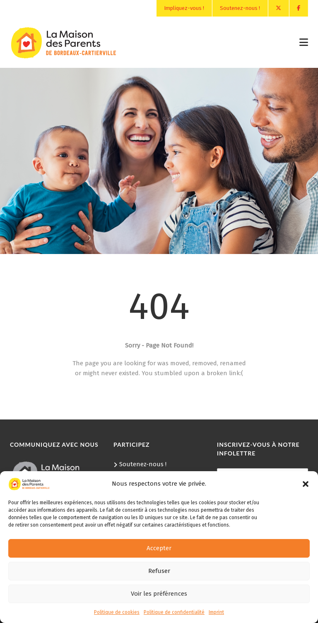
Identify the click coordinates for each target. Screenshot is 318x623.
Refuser (159, 571)
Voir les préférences (159, 593)
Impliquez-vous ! (184, 8)
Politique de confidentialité (174, 612)
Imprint (216, 612)
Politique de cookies (117, 612)
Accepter (159, 548)
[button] (305, 484)
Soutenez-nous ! (240, 8)
